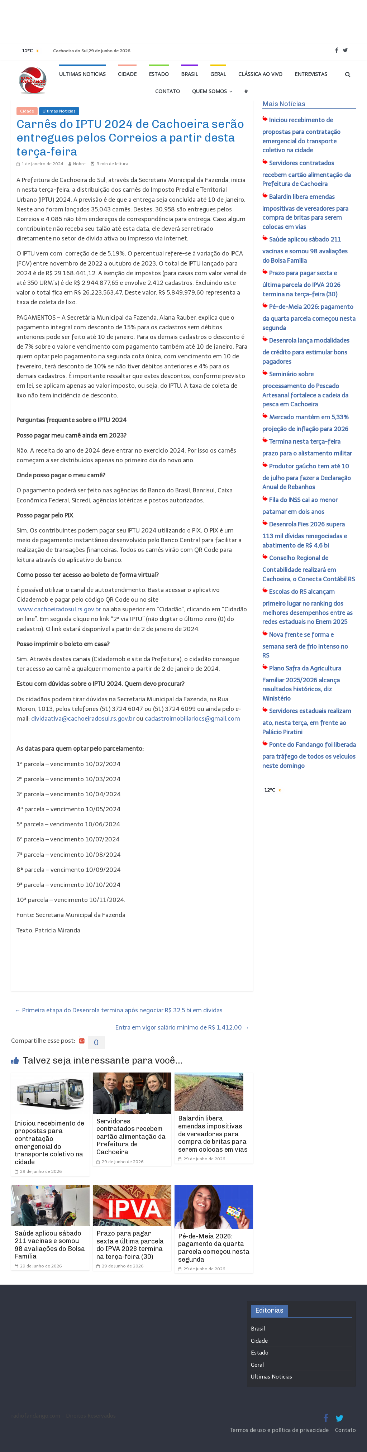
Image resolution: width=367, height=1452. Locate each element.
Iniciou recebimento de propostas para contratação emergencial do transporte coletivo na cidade (49, 1142)
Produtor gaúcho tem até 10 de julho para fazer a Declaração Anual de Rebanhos (306, 477)
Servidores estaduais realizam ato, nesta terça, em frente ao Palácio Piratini (306, 721)
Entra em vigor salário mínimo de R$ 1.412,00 (182, 1027)
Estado (159, 74)
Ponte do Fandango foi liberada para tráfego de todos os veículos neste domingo (309, 755)
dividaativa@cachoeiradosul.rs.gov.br (83, 718)
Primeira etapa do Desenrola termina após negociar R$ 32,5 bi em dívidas (119, 1010)
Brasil (189, 74)
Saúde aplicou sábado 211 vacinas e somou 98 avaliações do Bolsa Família (50, 1245)
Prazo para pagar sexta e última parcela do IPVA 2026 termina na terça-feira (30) (130, 1245)
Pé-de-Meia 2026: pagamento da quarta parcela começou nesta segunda (213, 1248)
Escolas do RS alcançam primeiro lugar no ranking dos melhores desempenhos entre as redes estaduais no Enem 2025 (307, 606)
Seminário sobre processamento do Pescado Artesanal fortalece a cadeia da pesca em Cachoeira (305, 389)
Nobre (79, 163)
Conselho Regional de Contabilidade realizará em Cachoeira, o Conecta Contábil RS (308, 568)
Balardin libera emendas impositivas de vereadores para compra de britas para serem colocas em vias (213, 1133)
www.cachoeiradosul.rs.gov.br (59, 609)
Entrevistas (311, 74)
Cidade (127, 74)
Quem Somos (209, 91)
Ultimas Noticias (82, 74)
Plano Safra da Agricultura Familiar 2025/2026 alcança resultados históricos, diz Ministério (301, 683)
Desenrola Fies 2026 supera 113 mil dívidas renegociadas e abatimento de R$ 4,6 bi (304, 535)
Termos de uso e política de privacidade (280, 1430)
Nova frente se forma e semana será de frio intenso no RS (305, 645)
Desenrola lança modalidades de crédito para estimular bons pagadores (305, 351)
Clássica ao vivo (260, 74)
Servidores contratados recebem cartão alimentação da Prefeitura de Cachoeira (131, 1136)
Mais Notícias (283, 104)
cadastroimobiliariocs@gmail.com (192, 718)
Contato (167, 91)
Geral (218, 74)
